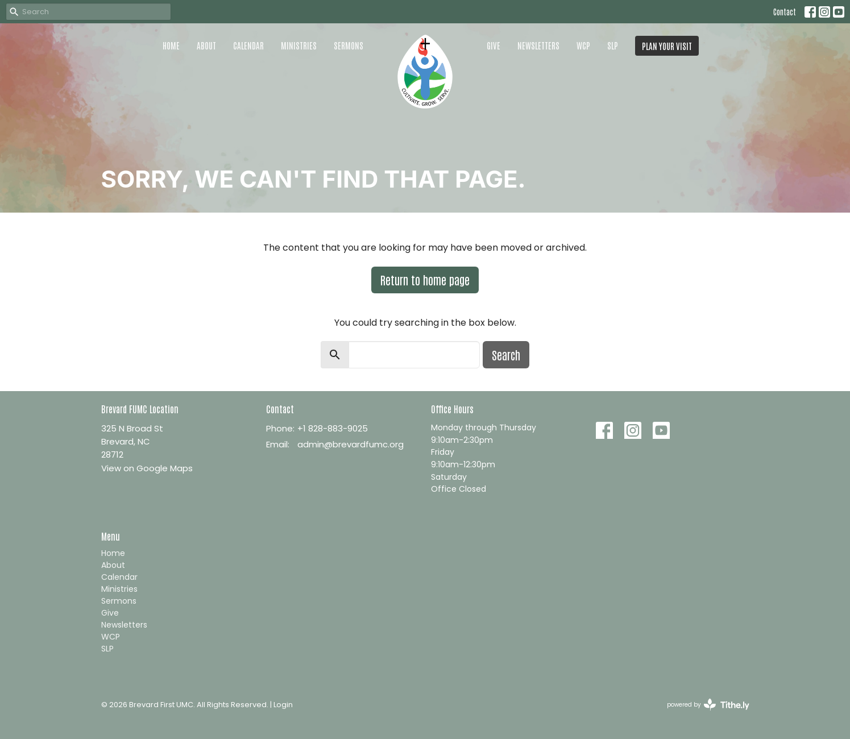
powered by (708, 705)
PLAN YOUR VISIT (667, 45)
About (206, 45)
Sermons (348, 45)
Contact (784, 11)
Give (493, 45)
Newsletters (538, 45)
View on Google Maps (147, 468)
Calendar (248, 45)
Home (171, 45)
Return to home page (425, 279)
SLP (612, 45)
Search (506, 354)
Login (283, 704)
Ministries (299, 45)
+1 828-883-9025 (332, 428)
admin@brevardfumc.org (350, 444)
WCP (583, 45)
